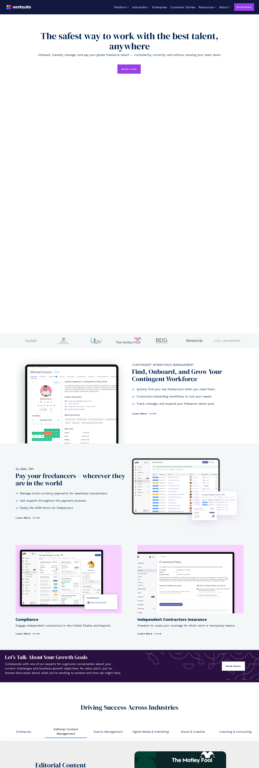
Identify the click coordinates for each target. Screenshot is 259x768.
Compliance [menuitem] (23, 685)
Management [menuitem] (24, 671)
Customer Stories (182, 7)
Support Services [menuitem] (85, 700)
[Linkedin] (233, 731)
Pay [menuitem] (18, 678)
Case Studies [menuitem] (82, 671)
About (224, 7)
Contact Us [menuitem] (139, 685)
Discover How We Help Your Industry (60, 623)
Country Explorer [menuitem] (85, 678)
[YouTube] (240, 731)
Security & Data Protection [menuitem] (90, 707)
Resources (207, 7)
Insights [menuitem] (79, 685)
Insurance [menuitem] (22, 693)
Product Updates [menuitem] (26, 700)
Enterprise (159, 7)
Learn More (140, 240)
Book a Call (129, 69)
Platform (121, 7)
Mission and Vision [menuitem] (143, 671)
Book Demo (244, 7)
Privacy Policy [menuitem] (46, 741)
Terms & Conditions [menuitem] (26, 741)
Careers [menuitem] (137, 678)
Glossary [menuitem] (79, 693)
